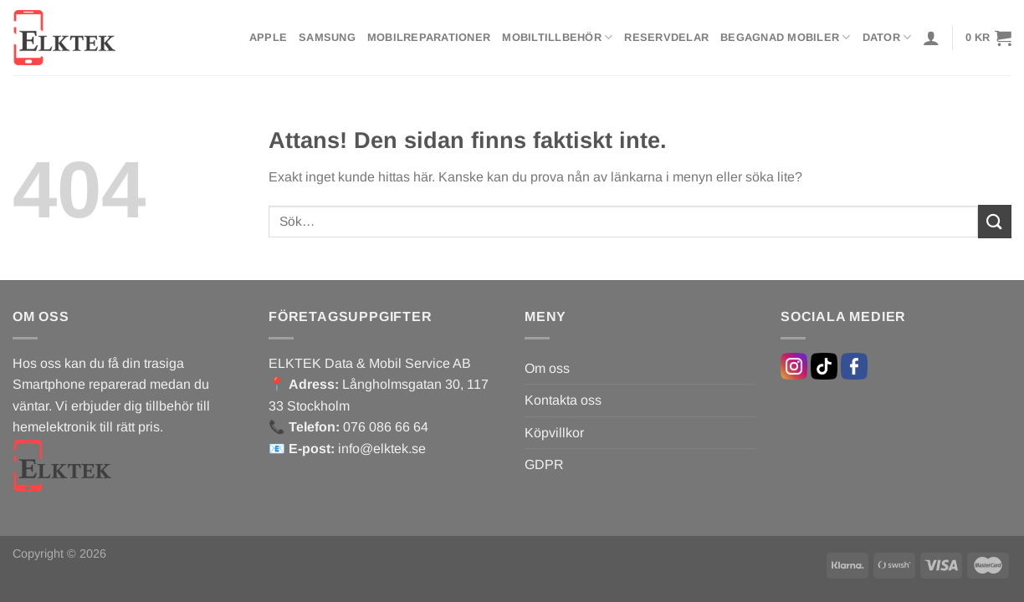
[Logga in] (931, 37)
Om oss (547, 368)
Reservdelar (666, 37)
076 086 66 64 (385, 427)
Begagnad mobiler (785, 37)
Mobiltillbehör (557, 37)
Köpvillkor (554, 433)
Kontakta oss (563, 400)
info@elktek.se (382, 448)
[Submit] (994, 221)
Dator (887, 37)
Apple (268, 37)
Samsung (327, 37)
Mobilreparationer (428, 37)
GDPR (544, 464)
